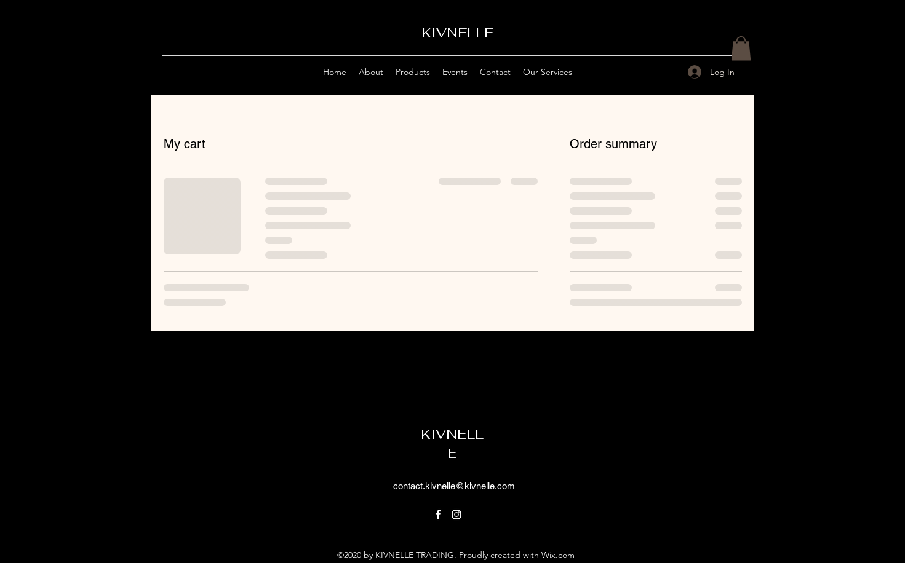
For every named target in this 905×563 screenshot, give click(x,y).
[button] (741, 48)
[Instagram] (456, 514)
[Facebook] (438, 514)
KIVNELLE (457, 32)
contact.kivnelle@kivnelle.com (454, 486)
